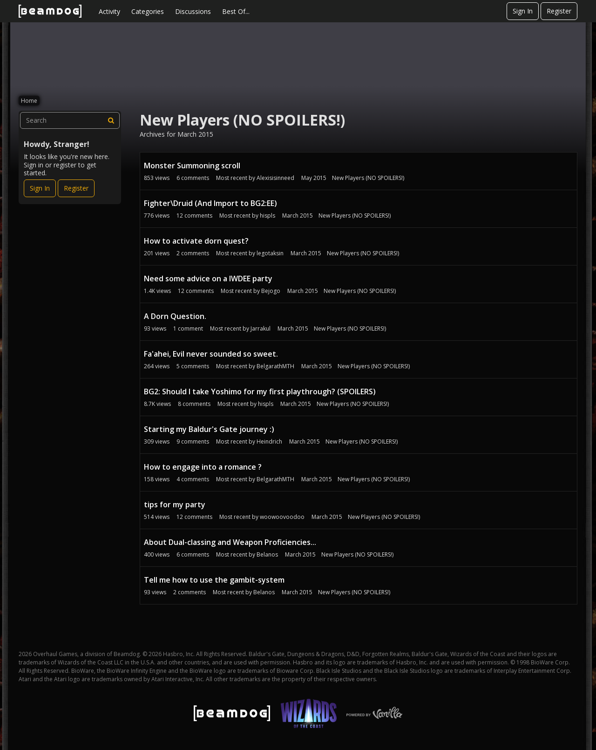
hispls (267, 215)
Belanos (267, 554)
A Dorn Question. (175, 316)
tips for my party (174, 504)
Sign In (523, 11)
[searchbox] (70, 120)
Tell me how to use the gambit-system (214, 580)
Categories (147, 11)
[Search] (111, 120)
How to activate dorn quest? (196, 241)
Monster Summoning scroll (192, 165)
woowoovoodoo (282, 517)
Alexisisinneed (275, 178)
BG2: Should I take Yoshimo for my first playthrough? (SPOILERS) (260, 391)
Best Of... (236, 11)
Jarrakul (261, 328)
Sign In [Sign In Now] (40, 188)
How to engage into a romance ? (203, 467)
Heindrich (269, 441)
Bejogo (270, 291)
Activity (109, 11)
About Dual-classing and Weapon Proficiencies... (230, 542)
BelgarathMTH (275, 366)
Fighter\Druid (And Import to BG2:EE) (210, 203)
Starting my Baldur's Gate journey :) (209, 429)
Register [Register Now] (76, 188)
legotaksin (270, 253)
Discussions (193, 11)
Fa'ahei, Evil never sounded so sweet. (211, 354)
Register (559, 11)
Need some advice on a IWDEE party (208, 278)
